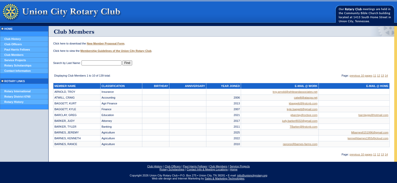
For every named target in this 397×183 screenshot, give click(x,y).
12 (378, 75)
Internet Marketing (189, 178)
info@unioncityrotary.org (252, 175)
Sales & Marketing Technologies (224, 178)
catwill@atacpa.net (305, 97)
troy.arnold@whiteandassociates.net (295, 91)
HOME (8, 28)
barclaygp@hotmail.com (373, 115)
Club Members (14, 54)
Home (233, 169)
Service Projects (15, 60)
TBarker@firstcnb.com (303, 126)
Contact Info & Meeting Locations (207, 169)
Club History (12, 38)
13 (382, 75)
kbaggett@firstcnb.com (303, 103)
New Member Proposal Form (106, 43)
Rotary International (17, 91)
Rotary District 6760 (17, 96)
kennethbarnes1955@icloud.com (368, 138)
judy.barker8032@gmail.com (299, 120)
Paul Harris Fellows (17, 49)
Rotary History (14, 101)
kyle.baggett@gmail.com (302, 109)
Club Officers (13, 44)
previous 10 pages (361, 75)
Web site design (162, 178)
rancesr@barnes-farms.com (300, 144)
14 (386, 75)
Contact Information (17, 70)
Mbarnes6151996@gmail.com (369, 132)
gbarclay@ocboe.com (303, 115)
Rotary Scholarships (17, 65)
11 (374, 75)
